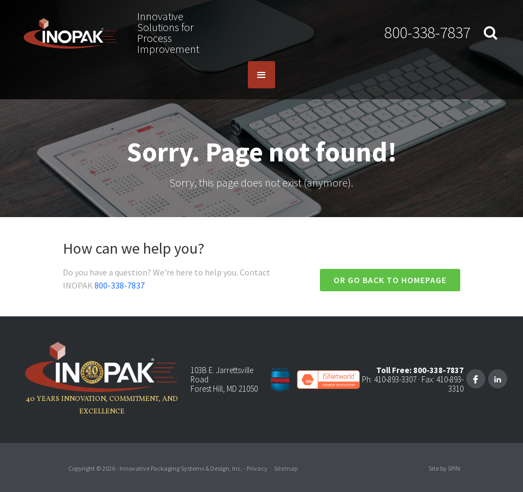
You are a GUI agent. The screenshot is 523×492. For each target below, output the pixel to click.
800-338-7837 (427, 32)
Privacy (257, 468)
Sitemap (286, 468)
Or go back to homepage (390, 279)
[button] (261, 74)
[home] (70, 33)
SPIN (454, 468)
